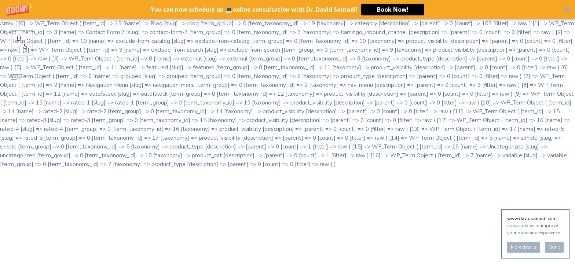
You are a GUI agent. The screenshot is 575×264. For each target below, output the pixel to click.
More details (523, 247)
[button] (287, 9)
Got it (554, 247)
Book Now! (393, 10)
